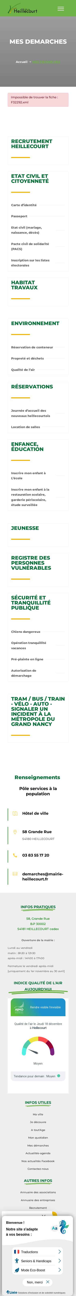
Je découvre (38, 1122)
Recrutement (38, 1207)
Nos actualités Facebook (38, 1161)
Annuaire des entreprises (38, 1200)
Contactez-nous (38, 1168)
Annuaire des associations (38, 1192)
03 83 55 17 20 (35, 855)
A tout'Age (38, 1130)
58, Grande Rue (38, 919)
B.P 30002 (38, 924)
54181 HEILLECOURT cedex (38, 929)
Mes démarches (38, 1145)
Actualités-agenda (38, 1153)
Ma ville (38, 1114)
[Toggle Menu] (61, 9)
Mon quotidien (38, 1137)
